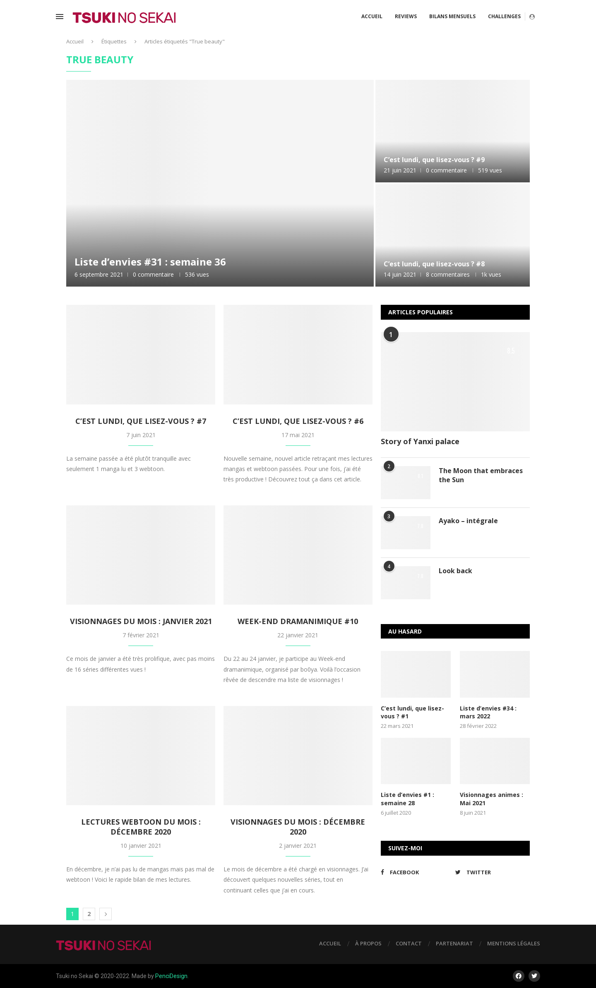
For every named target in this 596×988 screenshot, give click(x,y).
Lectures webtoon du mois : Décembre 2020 (141, 827)
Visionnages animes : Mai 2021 (491, 799)
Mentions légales (513, 943)
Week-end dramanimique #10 (298, 621)
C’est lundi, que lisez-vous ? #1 (412, 712)
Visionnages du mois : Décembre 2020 (298, 827)
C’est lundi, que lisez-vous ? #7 (140, 421)
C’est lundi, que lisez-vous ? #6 (298, 421)
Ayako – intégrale (468, 520)
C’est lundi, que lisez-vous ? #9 (434, 159)
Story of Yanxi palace (420, 441)
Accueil (371, 16)
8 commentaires (448, 274)
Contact (409, 943)
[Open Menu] (59, 16)
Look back (455, 570)
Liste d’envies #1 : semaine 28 (407, 799)
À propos (368, 943)
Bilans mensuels (452, 16)
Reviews (406, 16)
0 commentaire (153, 274)
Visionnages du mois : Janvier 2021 (141, 621)
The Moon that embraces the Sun (481, 475)
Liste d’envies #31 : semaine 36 (150, 261)
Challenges (504, 16)
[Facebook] (416, 872)
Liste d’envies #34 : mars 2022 (488, 712)
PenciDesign (171, 976)
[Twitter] (490, 872)
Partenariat (454, 943)
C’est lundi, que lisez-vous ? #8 (434, 263)
